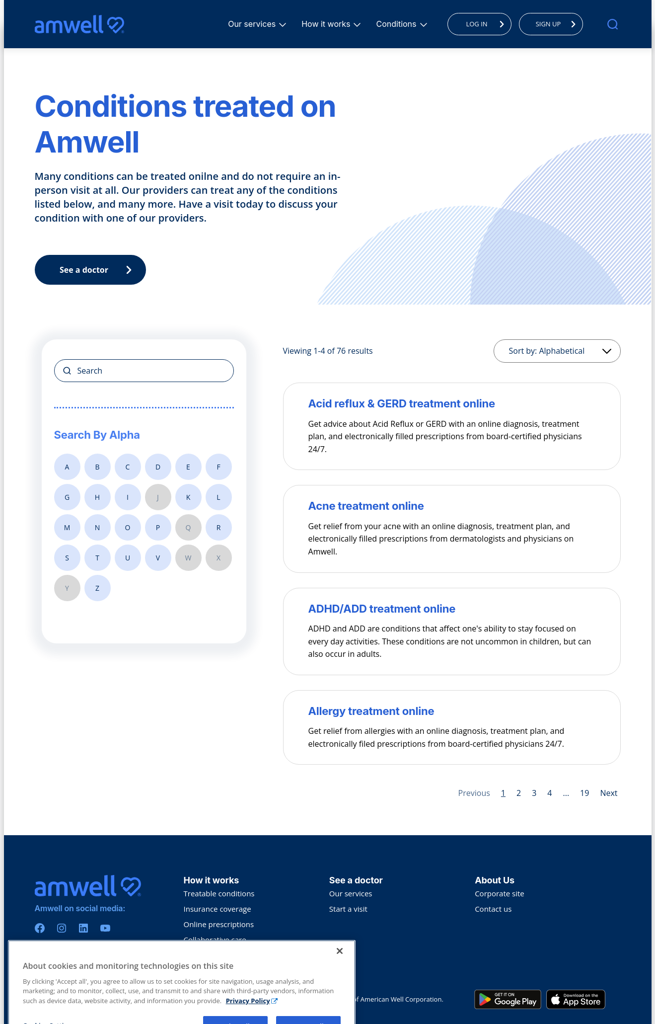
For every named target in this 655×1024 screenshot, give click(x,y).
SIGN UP (558, 23)
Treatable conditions (219, 893)
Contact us (493, 909)
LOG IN (487, 23)
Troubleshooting (212, 955)
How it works (327, 24)
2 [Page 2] (518, 793)
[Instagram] (62, 928)
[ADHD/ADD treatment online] (451, 608)
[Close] (340, 999)
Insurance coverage (217, 909)
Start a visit (348, 909)
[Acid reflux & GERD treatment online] (451, 403)
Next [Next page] (608, 793)
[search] (612, 24)
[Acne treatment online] (451, 505)
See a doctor (98, 269)
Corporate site (499, 893)
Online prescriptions (219, 924)
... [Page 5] (566, 793)
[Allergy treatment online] (451, 711)
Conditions (397, 24)
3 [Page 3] (534, 793)
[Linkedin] (83, 928)
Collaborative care (215, 940)
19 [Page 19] (584, 793)
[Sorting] (557, 351)
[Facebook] (40, 928)
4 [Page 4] (549, 793)
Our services (253, 24)
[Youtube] (105, 928)
